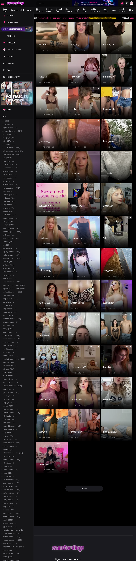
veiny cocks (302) (9, 215)
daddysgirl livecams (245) (13, 304)
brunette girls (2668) (11, 245)
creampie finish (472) (11, 275)
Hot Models (68, 10)
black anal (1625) (9, 226)
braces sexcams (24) (10, 241)
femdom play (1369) (10, 357)
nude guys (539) (8, 428)
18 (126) (5, 121)
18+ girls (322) (8, 125)
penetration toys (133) (12, 312)
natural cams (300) (10, 548)
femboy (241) (7, 353)
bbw (131, 10)
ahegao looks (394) (10, 129)
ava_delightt (35, 18)
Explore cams (49, 10)
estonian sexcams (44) (11, 342)
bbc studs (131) (8, 189)
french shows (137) (10, 383)
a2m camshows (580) (10, 177)
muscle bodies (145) (10, 536)
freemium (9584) (8, 390)
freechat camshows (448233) (14, 387)
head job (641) (8, 233)
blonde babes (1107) (10, 230)
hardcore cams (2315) (11, 447)
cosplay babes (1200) (11, 267)
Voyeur (30, 10)
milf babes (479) (9, 518)
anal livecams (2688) (11, 151)
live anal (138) (8, 495)
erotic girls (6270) (10, 413)
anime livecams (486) (11, 159)
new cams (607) (8, 555)
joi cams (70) (8, 473)
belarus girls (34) (10, 203)
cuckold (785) (8, 278)
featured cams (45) (10, 346)
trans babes (105, 10)
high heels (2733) (9, 450)
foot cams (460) (8, 349)
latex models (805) (10, 476)
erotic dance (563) (10, 338)
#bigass (116, 18)
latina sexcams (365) (11, 480)
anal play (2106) (9, 147)
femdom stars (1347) (10, 525)
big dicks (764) (8, 218)
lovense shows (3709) (11, 499)
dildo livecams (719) (11, 316)
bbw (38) (5, 260)
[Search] (51, 3)
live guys (85, 10)
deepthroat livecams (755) (13, 308)
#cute (94, 18)
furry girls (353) (9, 435)
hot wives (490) (8, 454)
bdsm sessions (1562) (11, 196)
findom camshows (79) (11, 364)
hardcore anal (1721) (11, 443)
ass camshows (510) (10, 174)
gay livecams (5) (9, 405)
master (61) (7, 506)
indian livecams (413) (11, 462)
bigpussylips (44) (9, 222)
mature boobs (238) (10, 510)
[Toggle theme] (127, 3)
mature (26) (7, 514)
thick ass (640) (8, 211)
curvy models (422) (10, 289)
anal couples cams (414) (12, 155)
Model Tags (59, 10)
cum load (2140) (8, 282)
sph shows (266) (8, 379)
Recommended (17, 10)
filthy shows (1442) (10, 544)
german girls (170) (10, 409)
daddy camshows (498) (11, 301)
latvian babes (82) (10, 484)
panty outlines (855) (11, 252)
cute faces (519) (9, 293)
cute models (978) (9, 185)
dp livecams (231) (9, 327)
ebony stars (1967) (10, 331)
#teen (110, 18)
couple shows (122, 10)
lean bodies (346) (9, 181)
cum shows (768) (8, 286)
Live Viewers (39, 10)
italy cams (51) (8, 469)
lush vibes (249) (9, 503)
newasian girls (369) (11, 559)
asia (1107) (7, 162)
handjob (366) (8, 439)
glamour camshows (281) (12, 417)
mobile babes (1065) (10, 529)
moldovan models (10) (11, 533)
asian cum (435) (8, 166)
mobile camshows (95, 10)
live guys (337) (8, 432)
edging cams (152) (9, 334)
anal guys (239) (8, 140)
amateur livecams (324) (12, 132)
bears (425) (7, 200)
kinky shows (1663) (10, 319)
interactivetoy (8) (10, 465)
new (114, 10)
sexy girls (77, 10)
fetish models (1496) (11, 361)
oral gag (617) (8, 398)
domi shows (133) (9, 323)
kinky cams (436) (9, 551)
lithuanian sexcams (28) (12, 491)
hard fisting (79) (9, 376)
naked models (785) (10, 540)
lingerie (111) (8, 488)
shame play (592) (9, 458)
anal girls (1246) (9, 136)
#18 (98, 18)
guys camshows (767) (10, 424)
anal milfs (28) (8, 144)
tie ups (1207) (8, 237)
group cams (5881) (9, 420)
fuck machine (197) (10, 394)
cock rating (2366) (10, 263)
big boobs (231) (8, 207)
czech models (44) (9, 297)
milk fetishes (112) (10, 521)
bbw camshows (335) (10, 192)
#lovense (104, 18)
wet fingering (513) (10, 368)
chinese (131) (8, 256)
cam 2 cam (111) (8, 248)
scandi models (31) (10, 372)
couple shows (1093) (10, 271)
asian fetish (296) (10, 170)
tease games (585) (9, 402)
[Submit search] (67, 3)
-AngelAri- (128, 18)
